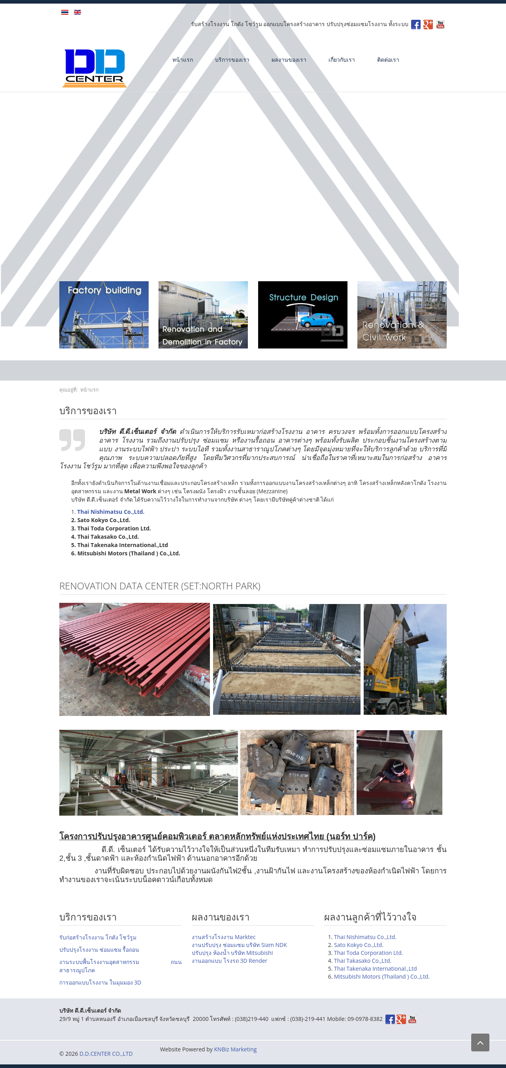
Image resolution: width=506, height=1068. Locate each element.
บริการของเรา (232, 59)
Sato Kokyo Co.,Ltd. (358, 945)
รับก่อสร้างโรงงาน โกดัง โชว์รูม (97, 937)
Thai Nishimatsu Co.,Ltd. (365, 937)
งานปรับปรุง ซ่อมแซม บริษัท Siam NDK (239, 945)
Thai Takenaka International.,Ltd (375, 968)
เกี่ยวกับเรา (342, 59)
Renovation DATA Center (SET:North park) (160, 585)
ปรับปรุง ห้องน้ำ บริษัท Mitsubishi (232, 952)
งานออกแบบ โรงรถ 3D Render (229, 960)
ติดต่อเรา (388, 59)
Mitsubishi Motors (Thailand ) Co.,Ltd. (382, 976)
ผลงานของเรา (289, 59)
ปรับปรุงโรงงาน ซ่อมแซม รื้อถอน (99, 949)
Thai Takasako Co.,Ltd (362, 960)
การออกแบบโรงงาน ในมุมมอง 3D (100, 982)
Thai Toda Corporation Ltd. (368, 952)
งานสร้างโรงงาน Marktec (224, 937)
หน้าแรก (182, 59)
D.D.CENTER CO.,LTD (106, 1053)
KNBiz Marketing (235, 1049)
